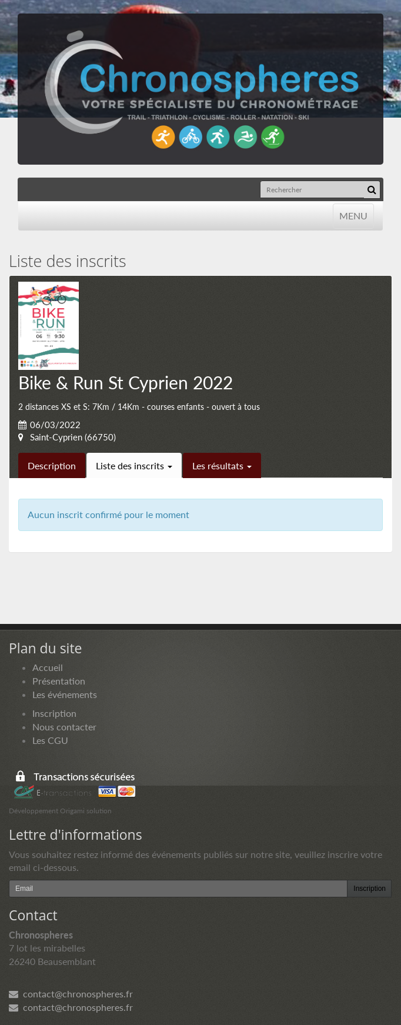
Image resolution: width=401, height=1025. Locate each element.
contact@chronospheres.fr (71, 993)
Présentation (58, 680)
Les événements (64, 694)
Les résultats (222, 465)
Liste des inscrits (134, 465)
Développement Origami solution (60, 810)
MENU (353, 215)
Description (52, 465)
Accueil (47, 667)
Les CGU (50, 740)
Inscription (54, 713)
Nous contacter (64, 726)
